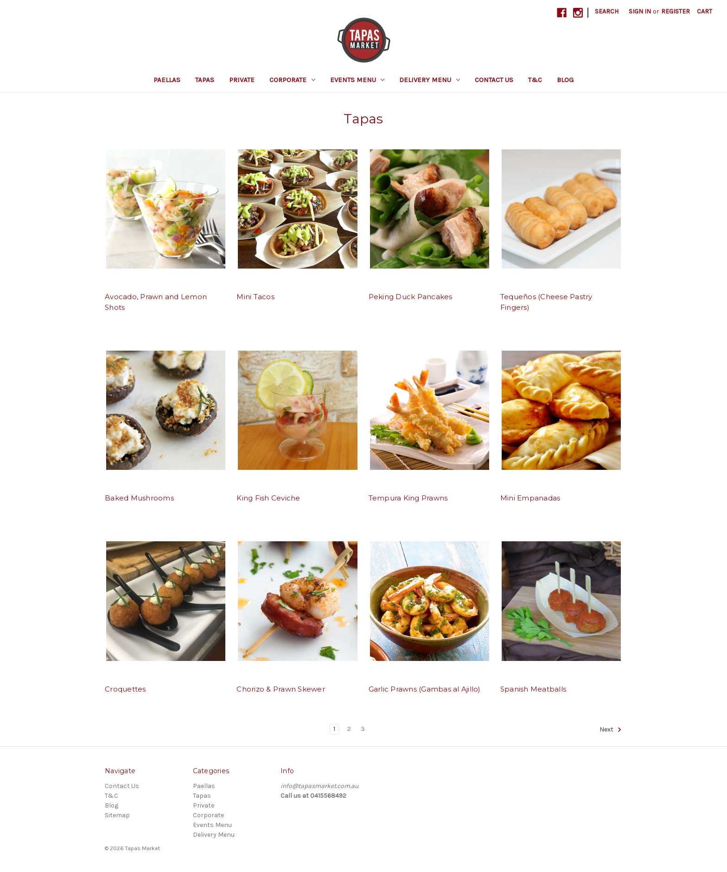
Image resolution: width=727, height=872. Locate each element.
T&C (535, 80)
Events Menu (357, 80)
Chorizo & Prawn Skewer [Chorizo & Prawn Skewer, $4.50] (280, 689)
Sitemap (117, 815)
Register (675, 11)
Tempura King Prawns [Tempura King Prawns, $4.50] (408, 498)
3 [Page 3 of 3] (363, 729)
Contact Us (494, 80)
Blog (565, 80)
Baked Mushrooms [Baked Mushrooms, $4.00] (139, 498)
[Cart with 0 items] (704, 11)
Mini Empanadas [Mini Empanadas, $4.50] (530, 498)
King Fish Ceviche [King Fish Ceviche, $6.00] (268, 498)
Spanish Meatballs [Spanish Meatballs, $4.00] (533, 689)
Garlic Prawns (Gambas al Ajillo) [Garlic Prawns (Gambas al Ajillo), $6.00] (425, 689)
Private (242, 80)
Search (607, 11)
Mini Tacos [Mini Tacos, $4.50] (255, 296)
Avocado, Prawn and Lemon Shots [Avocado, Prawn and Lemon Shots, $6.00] (156, 302)
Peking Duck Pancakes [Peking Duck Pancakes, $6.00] (411, 296)
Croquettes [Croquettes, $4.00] (125, 689)
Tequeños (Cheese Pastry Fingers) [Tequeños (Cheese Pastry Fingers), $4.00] (546, 302)
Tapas (204, 80)
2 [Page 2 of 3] (349, 729)
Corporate (292, 80)
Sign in (640, 11)
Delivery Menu (429, 80)
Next (610, 729)
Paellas (166, 80)
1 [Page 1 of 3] (334, 729)
